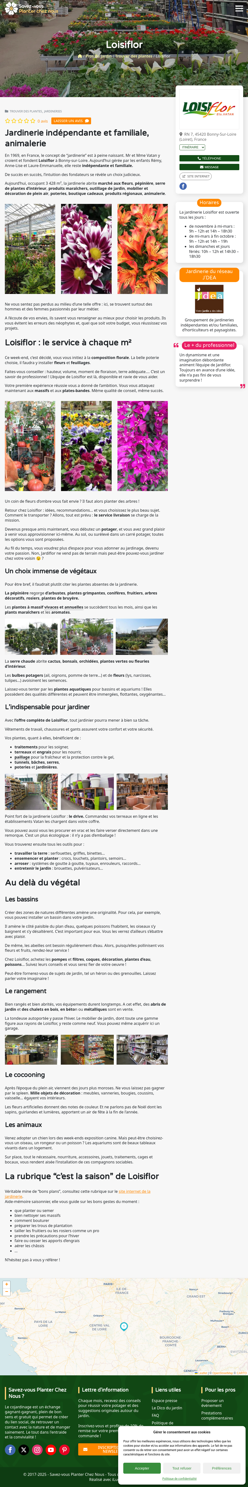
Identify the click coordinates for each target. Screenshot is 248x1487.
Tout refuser (181, 1468)
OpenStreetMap (222, 1373)
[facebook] (183, 186)
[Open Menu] (239, 8)
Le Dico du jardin (167, 1408)
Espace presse (164, 1400)
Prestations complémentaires (217, 1416)
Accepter (142, 1468)
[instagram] (37, 1450)
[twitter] (23, 1450)
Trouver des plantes (133, 56)
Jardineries (53, 111)
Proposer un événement (212, 1403)
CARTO (242, 1373)
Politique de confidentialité (179, 1478)
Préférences (222, 1468)
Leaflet (201, 1373)
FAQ (155, 1415)
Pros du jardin (98, 56)
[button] (124, 1327)
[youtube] (51, 1450)
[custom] (64, 1450)
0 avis (43, 121)
